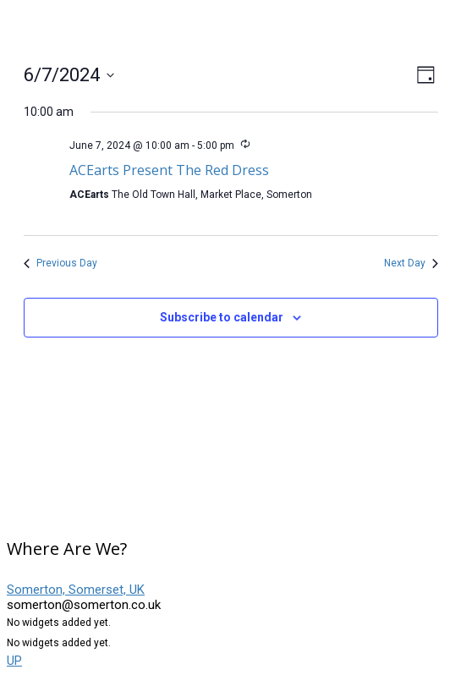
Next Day (411, 263)
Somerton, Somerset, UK (76, 589)
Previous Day (60, 263)
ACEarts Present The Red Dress (169, 170)
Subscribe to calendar (221, 317)
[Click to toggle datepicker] (69, 75)
